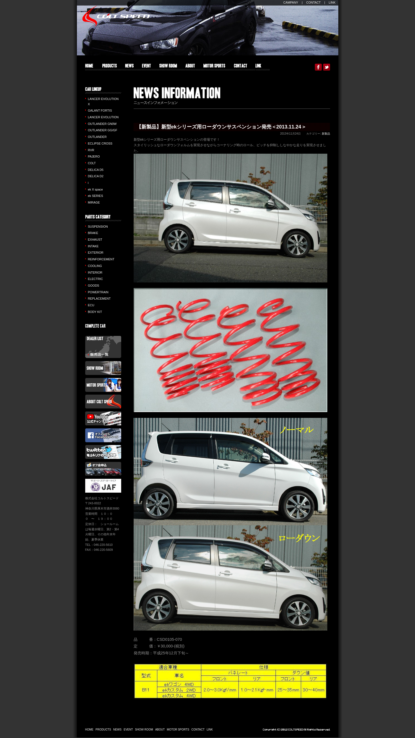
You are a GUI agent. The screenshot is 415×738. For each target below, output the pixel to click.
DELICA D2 (95, 176)
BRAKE (93, 233)
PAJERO (94, 156)
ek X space (95, 189)
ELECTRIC (95, 279)
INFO (129, 67)
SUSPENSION (98, 226)
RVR (91, 150)
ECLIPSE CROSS (100, 143)
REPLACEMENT (99, 298)
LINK (332, 2)
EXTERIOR (95, 252)
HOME (89, 67)
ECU (91, 305)
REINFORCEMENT (101, 259)
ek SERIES (95, 195)
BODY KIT (95, 311)
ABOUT (190, 67)
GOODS (93, 285)
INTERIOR (95, 272)
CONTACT (313, 2)
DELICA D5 (95, 169)
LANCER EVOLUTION (103, 117)
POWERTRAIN (98, 292)
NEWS (117, 729)
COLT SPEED (116, 16)
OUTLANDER (97, 136)
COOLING (95, 266)
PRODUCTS (109, 67)
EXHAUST (95, 239)
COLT (92, 163)
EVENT (146, 67)
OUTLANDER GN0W (102, 123)
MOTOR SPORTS (214, 67)
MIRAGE (94, 202)
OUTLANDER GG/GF (102, 130)
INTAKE (93, 246)
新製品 (326, 133)
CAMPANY (290, 2)
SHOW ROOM (168, 67)
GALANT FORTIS (100, 110)
